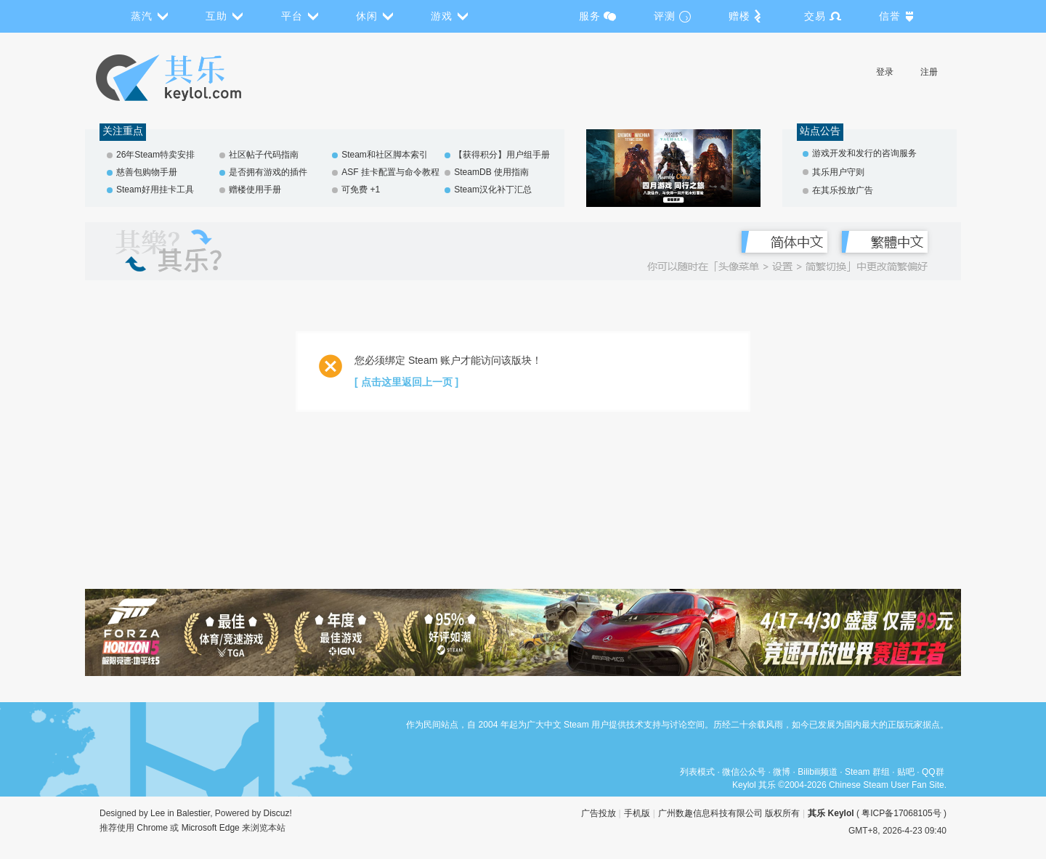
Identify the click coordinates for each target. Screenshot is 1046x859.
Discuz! (278, 813)
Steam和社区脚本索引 (384, 155)
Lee (157, 813)
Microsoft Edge (211, 828)
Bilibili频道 (818, 772)
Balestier (193, 813)
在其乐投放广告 (842, 190)
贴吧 (906, 772)
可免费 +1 (360, 189)
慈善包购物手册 (146, 172)
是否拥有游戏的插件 (268, 172)
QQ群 (933, 772)
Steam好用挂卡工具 (155, 189)
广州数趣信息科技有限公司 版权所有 (729, 813)
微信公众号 (744, 772)
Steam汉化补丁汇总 (493, 189)
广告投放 (598, 813)
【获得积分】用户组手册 (502, 155)
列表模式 (697, 772)
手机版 (637, 813)
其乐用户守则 (838, 172)
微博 (781, 772)
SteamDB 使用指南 (491, 172)
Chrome (152, 828)
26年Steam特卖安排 (155, 155)
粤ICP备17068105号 (901, 813)
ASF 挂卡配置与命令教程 (390, 172)
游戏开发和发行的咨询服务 (864, 153)
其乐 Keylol (831, 813)
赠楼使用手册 (255, 189)
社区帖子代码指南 (264, 155)
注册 (929, 72)
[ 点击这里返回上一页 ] (406, 382)
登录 (884, 72)
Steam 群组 (867, 772)
